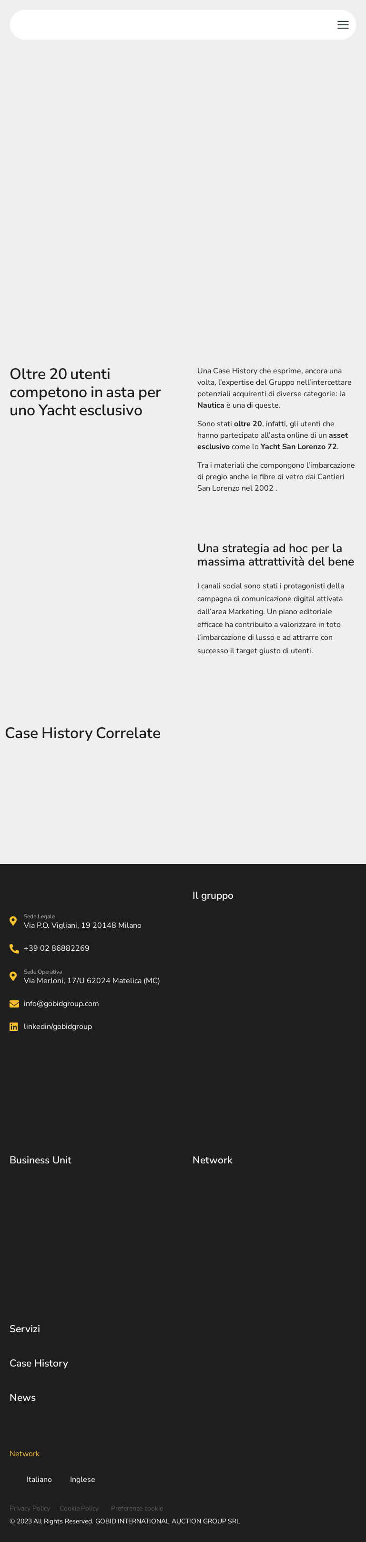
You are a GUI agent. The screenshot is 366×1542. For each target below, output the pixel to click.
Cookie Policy (79, 1508)
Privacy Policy (30, 1508)
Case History (39, 1363)
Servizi (25, 1329)
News (23, 1397)
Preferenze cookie (137, 1508)
